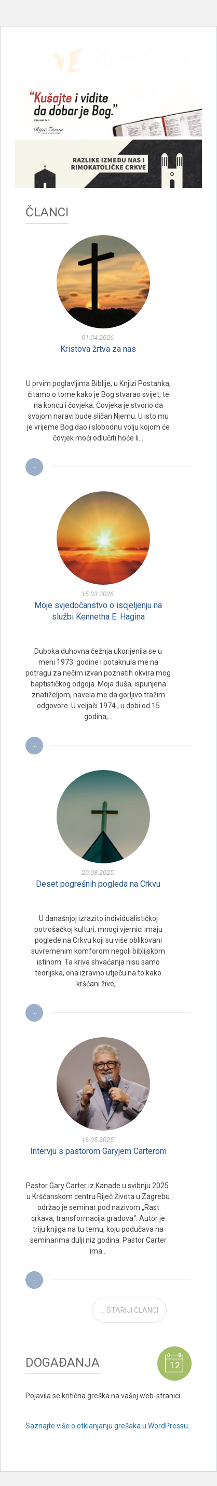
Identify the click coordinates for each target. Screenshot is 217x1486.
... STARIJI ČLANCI (129, 1310)
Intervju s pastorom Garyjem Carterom (98, 1151)
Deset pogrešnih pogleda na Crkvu (98, 884)
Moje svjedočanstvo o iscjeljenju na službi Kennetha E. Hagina (98, 611)
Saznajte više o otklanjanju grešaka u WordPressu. (107, 1426)
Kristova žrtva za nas (98, 349)
